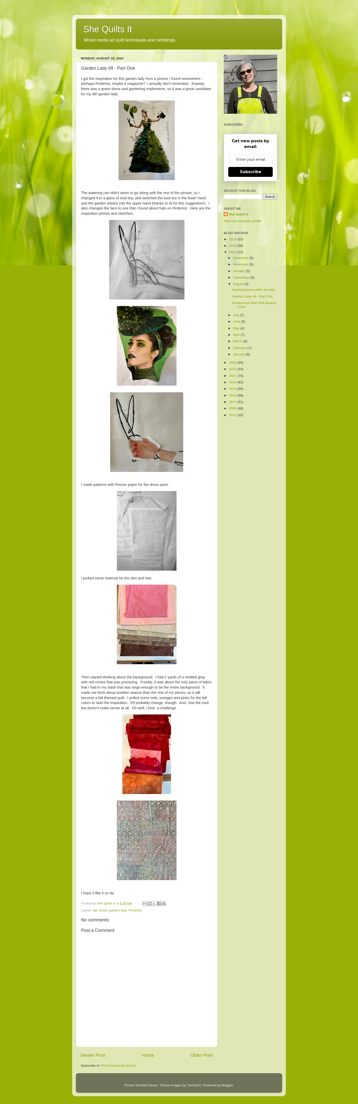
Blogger (227, 1085)
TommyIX (194, 1085)
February (240, 348)
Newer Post (93, 1055)
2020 (233, 382)
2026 (233, 239)
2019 (233, 389)
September (241, 277)
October (239, 271)
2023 (233, 362)
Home (147, 1055)
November (241, 264)
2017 (233, 402)
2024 (233, 252)
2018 (233, 395)
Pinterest (134, 910)
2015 (233, 415)
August (238, 284)
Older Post (201, 1055)
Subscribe (250, 171)
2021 (233, 376)
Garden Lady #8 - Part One (252, 296)
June (237, 321)
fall (95, 910)
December (241, 258)
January (239, 354)
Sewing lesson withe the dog (253, 290)
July (236, 315)
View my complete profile (242, 221)
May (236, 328)
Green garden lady (113, 910)
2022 (233, 369)
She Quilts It (107, 29)
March (238, 341)
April (237, 335)
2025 (233, 246)
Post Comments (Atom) (118, 1065)
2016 (233, 408)
